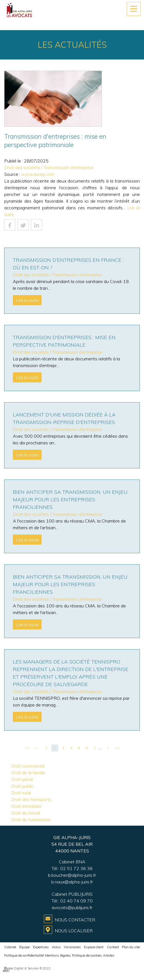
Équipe (24, 947)
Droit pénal (22, 779)
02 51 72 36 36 (76, 868)
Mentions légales (58, 955)
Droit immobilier (26, 806)
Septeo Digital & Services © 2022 (27, 968)
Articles (108, 955)
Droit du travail (25, 813)
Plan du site (131, 947)
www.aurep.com (37, 174)
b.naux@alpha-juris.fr (72, 882)
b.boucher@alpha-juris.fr (72, 875)
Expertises (41, 947)
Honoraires (72, 947)
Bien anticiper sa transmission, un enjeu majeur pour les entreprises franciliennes (70, 499)
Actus (56, 947)
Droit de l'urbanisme (31, 819)
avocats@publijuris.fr (72, 907)
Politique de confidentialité (24, 955)
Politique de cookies (87, 955)
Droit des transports (31, 799)
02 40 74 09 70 (76, 901)
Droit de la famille (28, 772)
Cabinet (10, 947)
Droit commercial (27, 766)
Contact (113, 947)
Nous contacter (75, 920)
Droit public (22, 786)
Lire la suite (27, 300)
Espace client (94, 947)
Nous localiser (74, 930)
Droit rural (21, 793)
